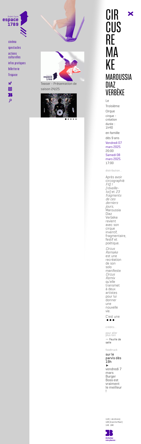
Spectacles (14, 47)
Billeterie (10, 95)
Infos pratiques (17, 63)
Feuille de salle (113, 341)
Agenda (10, 89)
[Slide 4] (73, 119)
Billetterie (14, 68)
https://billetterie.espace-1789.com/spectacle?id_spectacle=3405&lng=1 (109, 433)
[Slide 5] (76, 119)
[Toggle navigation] (23, 33)
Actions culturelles (14, 55)
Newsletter (10, 83)
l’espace (13, 74)
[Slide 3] (71, 119)
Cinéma (12, 41)
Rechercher (10, 101)
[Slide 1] (65, 119)
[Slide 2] (68, 119)
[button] (113, 170)
